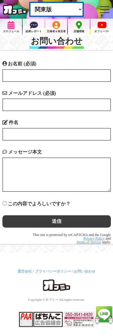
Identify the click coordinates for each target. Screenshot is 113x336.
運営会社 (24, 271)
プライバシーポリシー (53, 271)
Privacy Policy (94, 238)
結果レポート (34, 27)
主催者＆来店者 (56, 27)
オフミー (51, 299)
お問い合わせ (85, 271)
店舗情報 (79, 27)
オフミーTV (101, 27)
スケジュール (11, 27)
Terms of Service (89, 242)
